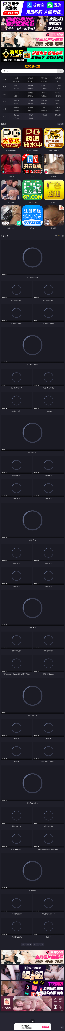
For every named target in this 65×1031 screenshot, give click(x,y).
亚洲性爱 (16, 93)
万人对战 (44, 78)
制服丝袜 (16, 96)
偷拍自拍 (30, 93)
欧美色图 (44, 100)
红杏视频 (16, 118)
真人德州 (30, 78)
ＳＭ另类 (58, 88)
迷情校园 (16, 111)
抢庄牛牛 (58, 81)
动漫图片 (58, 100)
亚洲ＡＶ (16, 85)
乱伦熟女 (44, 96)
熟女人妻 (16, 88)
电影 (4, 94)
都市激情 (16, 107)
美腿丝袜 (16, 103)
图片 (4, 101)
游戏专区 (58, 78)
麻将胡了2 (16, 81)
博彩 (4, 79)
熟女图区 (44, 103)
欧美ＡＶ (44, 85)
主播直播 (44, 88)
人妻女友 (44, 107)
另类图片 (58, 103)
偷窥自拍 (16, 100)
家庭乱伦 (30, 107)
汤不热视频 (58, 115)
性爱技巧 (58, 111)
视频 (4, 87)
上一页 (29, 944)
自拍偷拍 (30, 85)
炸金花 (30, 81)
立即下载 (45, 1027)
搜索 (60, 71)
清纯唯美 (30, 103)
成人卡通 (44, 93)
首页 (23, 944)
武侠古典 (58, 107)
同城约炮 (16, 115)
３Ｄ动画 (58, 85)
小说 (4, 109)
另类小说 (30, 111)
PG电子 (16, 78)
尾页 (42, 944)
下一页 (36, 944)
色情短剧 (30, 118)
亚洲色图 (30, 100)
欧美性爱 (58, 93)
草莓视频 (44, 115)
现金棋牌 (44, 81)
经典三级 (30, 96)
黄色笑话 (44, 111)
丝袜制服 (30, 88)
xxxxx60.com (32, 66)
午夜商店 (30, 115)
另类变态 (58, 96)
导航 (4, 116)
